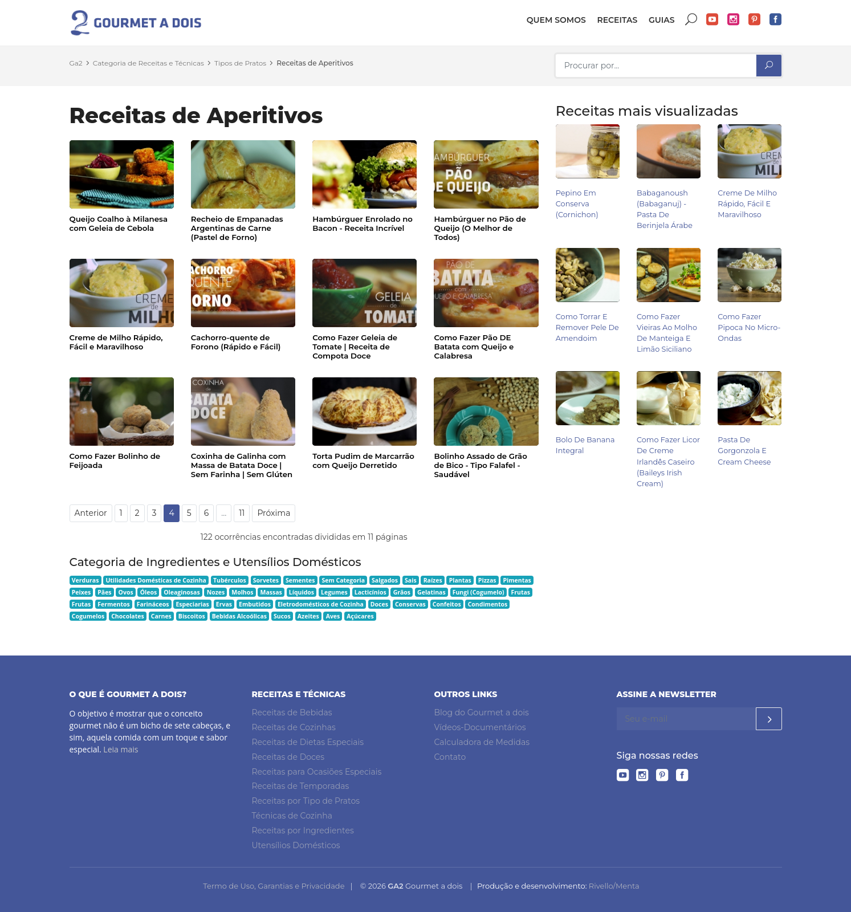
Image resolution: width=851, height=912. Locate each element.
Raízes (433, 580)
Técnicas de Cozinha (292, 816)
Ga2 (76, 63)
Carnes (161, 616)
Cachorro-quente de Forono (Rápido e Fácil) (236, 342)
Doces (379, 604)
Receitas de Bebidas (292, 712)
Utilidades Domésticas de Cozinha (155, 580)
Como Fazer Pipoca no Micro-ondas (749, 327)
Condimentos (488, 604)
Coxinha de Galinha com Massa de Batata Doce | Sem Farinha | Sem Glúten (241, 465)
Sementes (300, 580)
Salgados (385, 580)
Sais (411, 580)
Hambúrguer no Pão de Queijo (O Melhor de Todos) (480, 228)
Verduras (85, 580)
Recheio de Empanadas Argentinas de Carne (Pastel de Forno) (237, 228)
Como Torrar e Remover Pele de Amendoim (587, 327)
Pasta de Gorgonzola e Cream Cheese (744, 450)
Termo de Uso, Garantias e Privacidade (273, 885)
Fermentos (113, 604)
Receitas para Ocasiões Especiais (317, 772)
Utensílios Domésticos (296, 845)
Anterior (91, 513)
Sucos (282, 616)
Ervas (224, 604)
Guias (662, 20)
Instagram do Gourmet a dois (733, 19)
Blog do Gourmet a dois (481, 712)
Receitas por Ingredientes (303, 830)
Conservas (410, 604)
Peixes (81, 592)
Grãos (401, 592)
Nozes (216, 592)
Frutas (521, 592)
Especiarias (192, 604)
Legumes (334, 592)
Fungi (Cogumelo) (478, 592)
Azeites (308, 616)
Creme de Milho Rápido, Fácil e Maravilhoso (116, 342)
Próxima (273, 513)
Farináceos (153, 604)
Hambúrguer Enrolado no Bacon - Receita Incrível (362, 223)
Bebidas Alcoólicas (239, 616)
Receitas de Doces (288, 757)
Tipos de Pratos (240, 63)
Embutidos (255, 604)
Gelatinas (431, 592)
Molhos (242, 592)
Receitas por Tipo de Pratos (306, 801)
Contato (450, 757)
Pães (104, 592)
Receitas (617, 20)
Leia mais (120, 749)
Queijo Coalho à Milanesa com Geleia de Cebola (119, 223)
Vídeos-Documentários (480, 727)
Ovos (126, 592)
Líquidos (301, 592)
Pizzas (487, 580)
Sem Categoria (343, 580)
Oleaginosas (181, 592)
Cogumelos (88, 616)
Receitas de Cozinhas (294, 727)
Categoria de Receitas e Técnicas (148, 63)
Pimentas (517, 580)
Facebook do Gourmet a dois (775, 19)
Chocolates (127, 616)
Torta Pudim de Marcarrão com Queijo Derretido (363, 460)
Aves (333, 616)
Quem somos (556, 20)
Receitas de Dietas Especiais (308, 742)
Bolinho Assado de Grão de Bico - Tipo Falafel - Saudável (480, 465)
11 (242, 513)
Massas (271, 592)
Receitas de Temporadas (300, 786)
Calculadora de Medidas (482, 742)
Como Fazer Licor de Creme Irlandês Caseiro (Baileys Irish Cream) (668, 461)
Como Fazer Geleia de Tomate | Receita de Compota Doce (354, 346)
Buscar (691, 19)
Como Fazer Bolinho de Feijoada (115, 460)
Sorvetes (266, 580)
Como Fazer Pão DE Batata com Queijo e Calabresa (474, 346)
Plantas (460, 580)
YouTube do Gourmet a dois (712, 19)
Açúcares (360, 616)
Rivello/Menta (614, 885)
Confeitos (447, 604)
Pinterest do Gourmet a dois (754, 19)
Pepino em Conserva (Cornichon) (577, 204)
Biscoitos (191, 616)
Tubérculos (229, 580)
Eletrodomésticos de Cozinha (321, 604)
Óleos (148, 592)
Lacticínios (370, 592)
